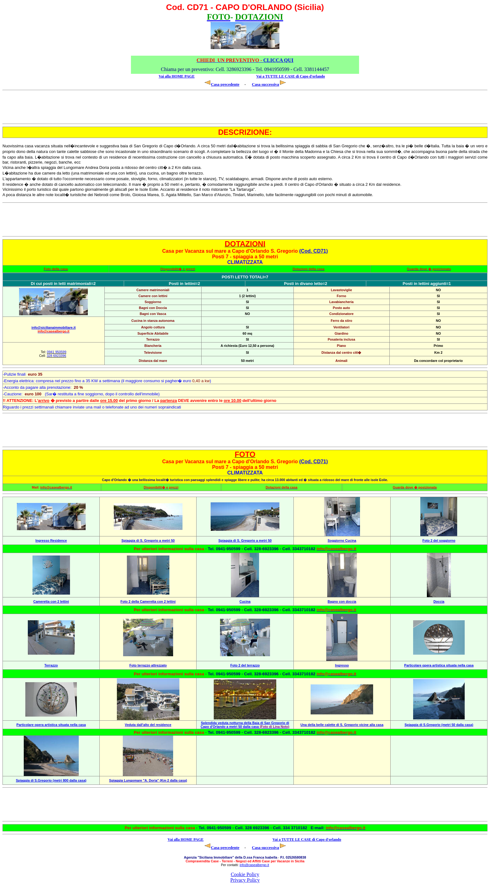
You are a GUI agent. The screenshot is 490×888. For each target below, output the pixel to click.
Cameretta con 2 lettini (51, 601)
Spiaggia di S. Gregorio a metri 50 (148, 540)
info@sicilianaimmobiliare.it (54, 327)
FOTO (245, 454)
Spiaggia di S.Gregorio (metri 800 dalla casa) (51, 780)
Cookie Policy (245, 874)
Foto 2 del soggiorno (438, 540)
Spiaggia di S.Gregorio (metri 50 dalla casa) (439, 725)
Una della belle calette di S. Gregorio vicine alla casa (341, 725)
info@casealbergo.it (254, 865)
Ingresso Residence (51, 540)
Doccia (438, 601)
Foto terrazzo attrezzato (148, 665)
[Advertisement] (45, 107)
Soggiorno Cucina (342, 540)
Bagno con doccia (342, 601)
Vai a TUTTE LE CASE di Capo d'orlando (290, 76)
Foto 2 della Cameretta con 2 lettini (148, 601)
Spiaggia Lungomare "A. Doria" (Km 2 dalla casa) (148, 780)
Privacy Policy (245, 880)
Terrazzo (51, 665)
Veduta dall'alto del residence (148, 725)
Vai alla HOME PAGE (177, 76)
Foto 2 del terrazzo (245, 665)
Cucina (245, 601)
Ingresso (342, 665)
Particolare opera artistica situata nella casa (438, 665)
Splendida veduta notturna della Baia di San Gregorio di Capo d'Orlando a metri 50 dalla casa (245, 724)
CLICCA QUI (245, 60)
